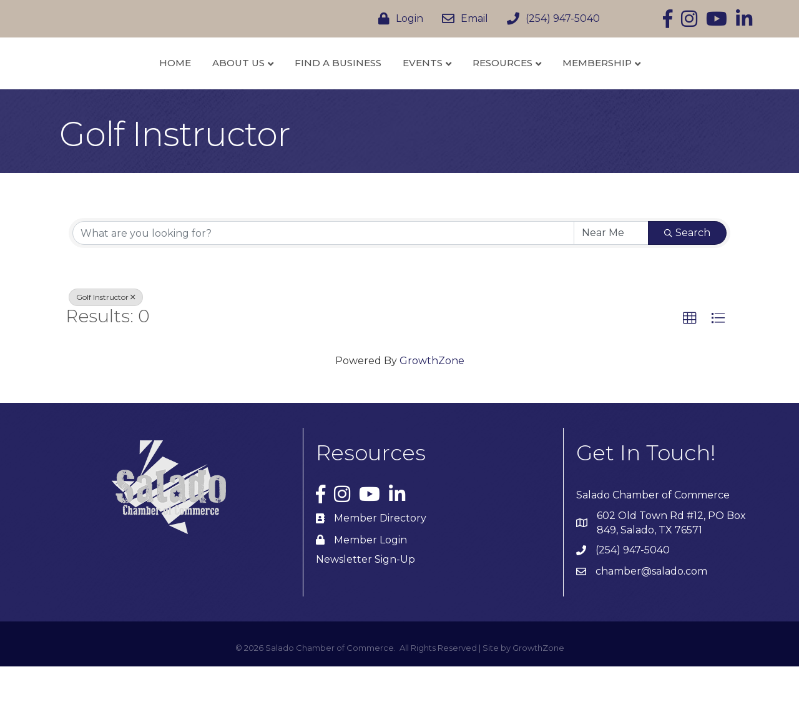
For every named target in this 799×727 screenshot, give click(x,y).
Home (108, 93)
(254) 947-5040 (633, 611)
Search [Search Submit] (687, 294)
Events (489, 93)
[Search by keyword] (323, 294)
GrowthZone (432, 421)
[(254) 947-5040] (550, 18)
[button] (689, 379)
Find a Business (271, 93)
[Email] (462, 18)
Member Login (370, 600)
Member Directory (380, 579)
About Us (171, 93)
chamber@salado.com (651, 632)
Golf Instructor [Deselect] (105, 358)
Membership (663, 93)
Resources (569, 93)
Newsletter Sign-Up (365, 620)
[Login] (397, 18)
